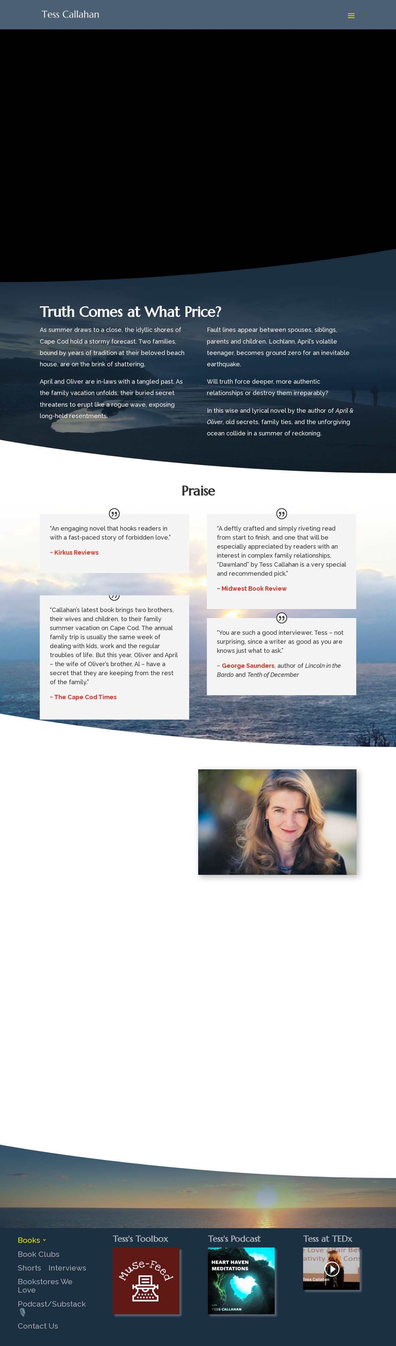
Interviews (67, 1268)
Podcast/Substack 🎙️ (52, 1308)
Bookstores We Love (45, 1285)
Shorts (29, 1268)
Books (29, 1240)
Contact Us (38, 1326)
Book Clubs (38, 1254)
